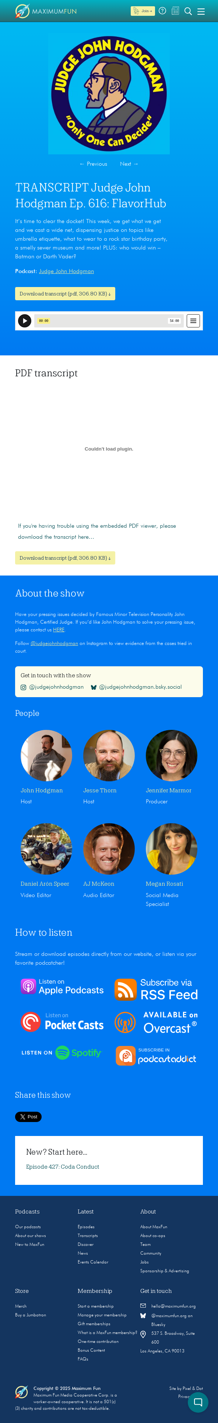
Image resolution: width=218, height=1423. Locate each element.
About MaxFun (153, 1227)
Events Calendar (93, 1262)
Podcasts (27, 1211)
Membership (95, 1291)
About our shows (30, 1236)
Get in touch (156, 1291)
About (148, 1211)
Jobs (144, 1262)
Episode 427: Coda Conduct (62, 1167)
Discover (86, 1245)
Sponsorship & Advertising (164, 1271)
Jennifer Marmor (168, 790)
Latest (86, 1211)
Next (129, 164)
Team (145, 1245)
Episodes (86, 1227)
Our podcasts (28, 1227)
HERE (58, 629)
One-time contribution (98, 1342)
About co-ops (152, 1236)
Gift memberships (94, 1324)
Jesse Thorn (100, 790)
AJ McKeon (99, 884)
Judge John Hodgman (66, 272)
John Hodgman (42, 790)
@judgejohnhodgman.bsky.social (136, 687)
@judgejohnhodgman (54, 643)
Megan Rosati (164, 884)
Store (22, 1291)
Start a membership (96, 1306)
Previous (93, 164)
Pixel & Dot (193, 1389)
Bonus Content (91, 1350)
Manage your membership (102, 1315)
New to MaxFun (29, 1245)
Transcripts (88, 1236)
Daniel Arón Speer (45, 884)
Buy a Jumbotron (30, 1315)
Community (150, 1253)
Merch (21, 1306)
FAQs (83, 1359)
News (83, 1253)
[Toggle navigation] (201, 11)
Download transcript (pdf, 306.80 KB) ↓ (65, 294)
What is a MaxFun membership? (107, 1333)
